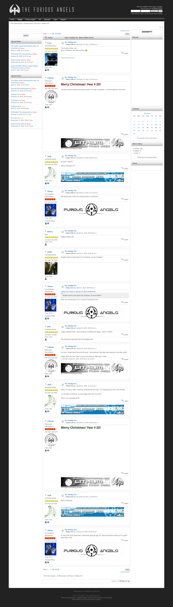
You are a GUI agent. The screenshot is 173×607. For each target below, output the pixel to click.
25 (138, 130)
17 (134, 127)
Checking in (15, 100)
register (159, 6)
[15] (156, 124)
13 (147, 124)
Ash (49, 327)
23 (160, 127)
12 (143, 124)
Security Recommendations (20, 88)
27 (147, 130)
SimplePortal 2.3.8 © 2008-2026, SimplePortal (86, 591)
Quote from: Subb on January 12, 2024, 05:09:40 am (78, 291)
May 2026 (147, 113)
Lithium (22, 48)
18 (138, 127)
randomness (15, 106)
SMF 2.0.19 (76, 595)
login (154, 6)
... (49, 33)
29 (156, 130)
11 (138, 124)
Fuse (49, 43)
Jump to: (114, 581)
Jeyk (23, 106)
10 (134, 124)
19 (143, 127)
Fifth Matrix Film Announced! (20, 54)
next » (128, 31)
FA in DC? (14, 118)
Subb (21, 118)
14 (152, 124)
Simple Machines (95, 595)
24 (134, 130)
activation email (157, 8)
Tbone (28, 60)
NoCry (50, 232)
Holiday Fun (15, 94)
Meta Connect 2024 (17, 60)
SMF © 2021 (85, 595)
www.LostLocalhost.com (68, 57)
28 (152, 130)
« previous (123, 31)
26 (143, 130)
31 (134, 133)
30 (160, 130)
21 (152, 127)
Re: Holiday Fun (70, 42)
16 (160, 124)
